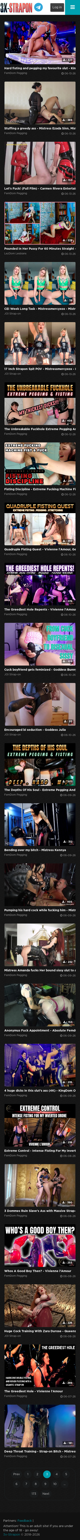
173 (34, 1494)
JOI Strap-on (12, 314)
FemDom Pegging (15, 73)
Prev (16, 1474)
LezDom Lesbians (15, 253)
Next (45, 1494)
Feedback (24, 1521)
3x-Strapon (11, 1534)
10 (55, 1484)
